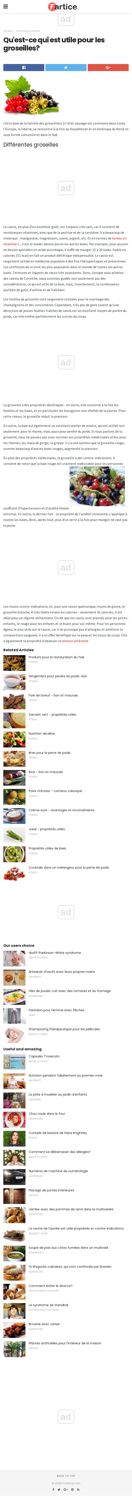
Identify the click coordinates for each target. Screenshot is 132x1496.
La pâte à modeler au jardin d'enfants (58, 1094)
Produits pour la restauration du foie (56, 657)
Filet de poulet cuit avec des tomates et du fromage (70, 991)
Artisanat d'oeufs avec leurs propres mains (62, 972)
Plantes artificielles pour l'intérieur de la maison (65, 1343)
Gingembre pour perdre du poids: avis (58, 676)
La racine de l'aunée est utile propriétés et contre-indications (76, 1228)
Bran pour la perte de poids (49, 753)
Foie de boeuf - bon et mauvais (53, 695)
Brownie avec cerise (44, 1324)
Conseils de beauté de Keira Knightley (58, 1133)
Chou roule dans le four (47, 1113)
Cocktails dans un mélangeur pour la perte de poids (69, 867)
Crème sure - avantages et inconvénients (61, 810)
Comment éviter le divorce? (51, 1286)
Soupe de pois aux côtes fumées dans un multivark (68, 1247)
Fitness (7, 31)
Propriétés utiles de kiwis (47, 848)
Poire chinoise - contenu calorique (55, 791)
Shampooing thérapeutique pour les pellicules (64, 1029)
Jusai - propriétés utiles (47, 829)
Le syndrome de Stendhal (48, 1305)
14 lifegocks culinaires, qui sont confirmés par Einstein (70, 1266)
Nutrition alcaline (42, 733)
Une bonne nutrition (28, 31)
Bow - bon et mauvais (46, 772)
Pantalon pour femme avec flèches (56, 1010)
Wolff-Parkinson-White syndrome (55, 953)
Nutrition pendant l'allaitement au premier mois (66, 1075)
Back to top (66, 1476)
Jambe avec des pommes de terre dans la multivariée (71, 1209)
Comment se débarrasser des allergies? (60, 1152)
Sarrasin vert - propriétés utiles (52, 714)
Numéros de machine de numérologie (58, 1171)
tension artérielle (75, 641)
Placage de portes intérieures (51, 1190)
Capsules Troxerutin (44, 1056)
